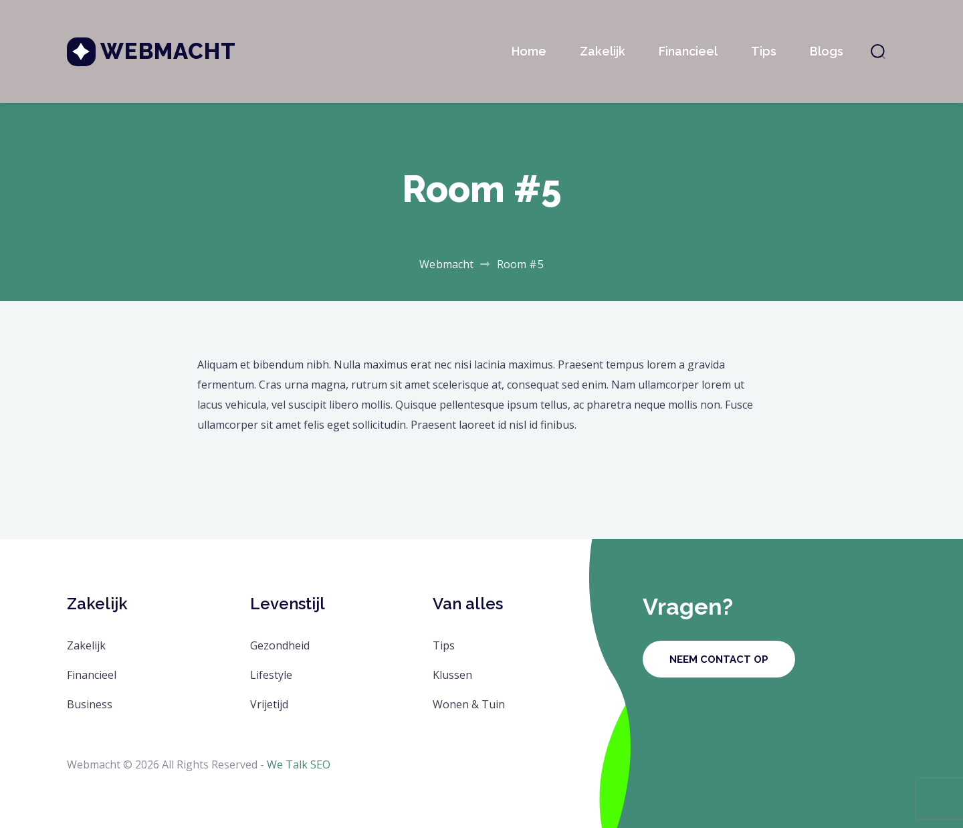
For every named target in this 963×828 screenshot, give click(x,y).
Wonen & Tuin (469, 704)
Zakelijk (602, 51)
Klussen (452, 674)
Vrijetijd (269, 704)
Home (529, 51)
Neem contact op (718, 659)
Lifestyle (271, 674)
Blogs (826, 51)
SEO (320, 764)
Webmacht (168, 51)
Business (89, 704)
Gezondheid (280, 645)
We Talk (287, 764)
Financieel (688, 51)
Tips (763, 51)
